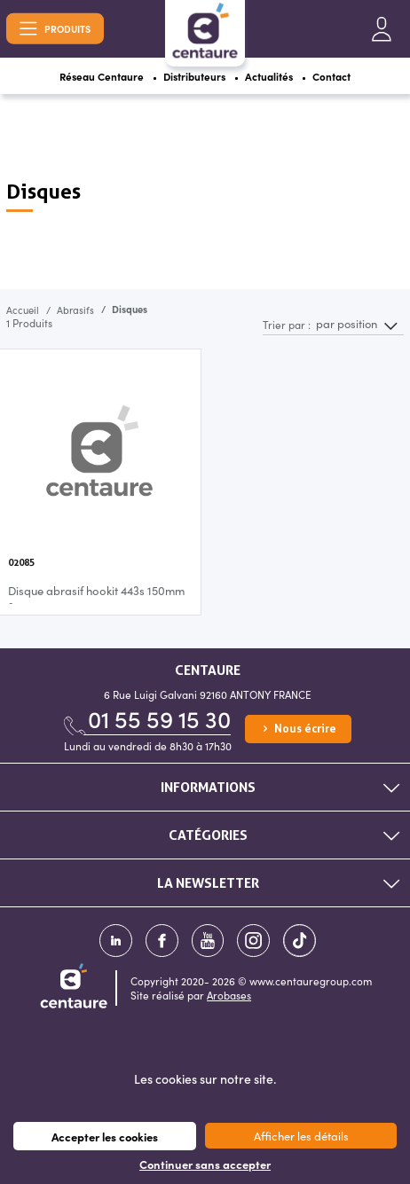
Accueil (22, 309)
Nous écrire (298, 728)
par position (346, 324)
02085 (21, 562)
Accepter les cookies (104, 1136)
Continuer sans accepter (205, 1164)
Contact (332, 76)
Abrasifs (75, 309)
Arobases (229, 995)
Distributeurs (194, 76)
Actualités (270, 76)
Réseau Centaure (101, 76)
